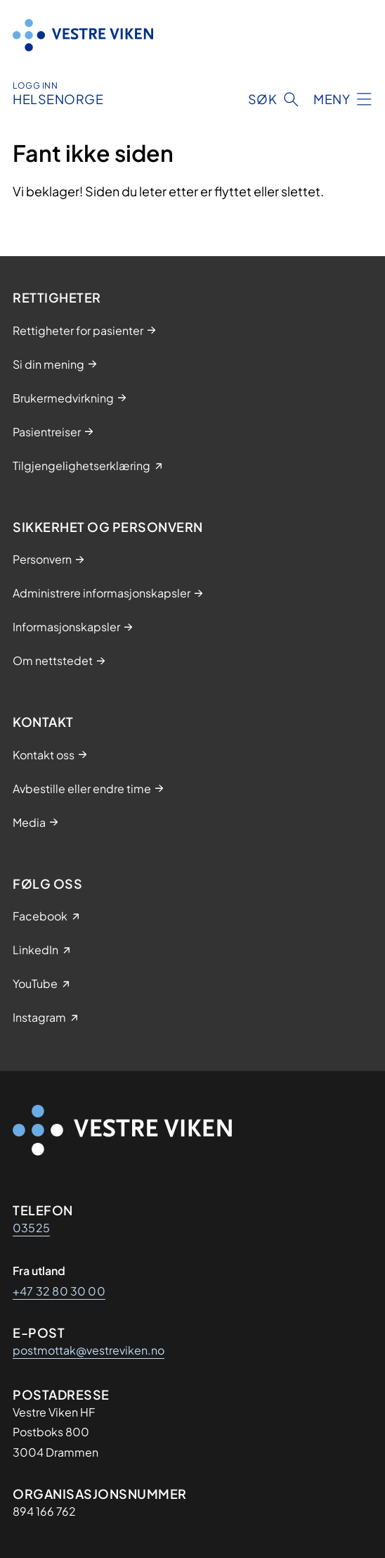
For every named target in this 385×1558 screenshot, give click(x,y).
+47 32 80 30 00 (59, 1291)
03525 (31, 1227)
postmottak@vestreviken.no (88, 1350)
